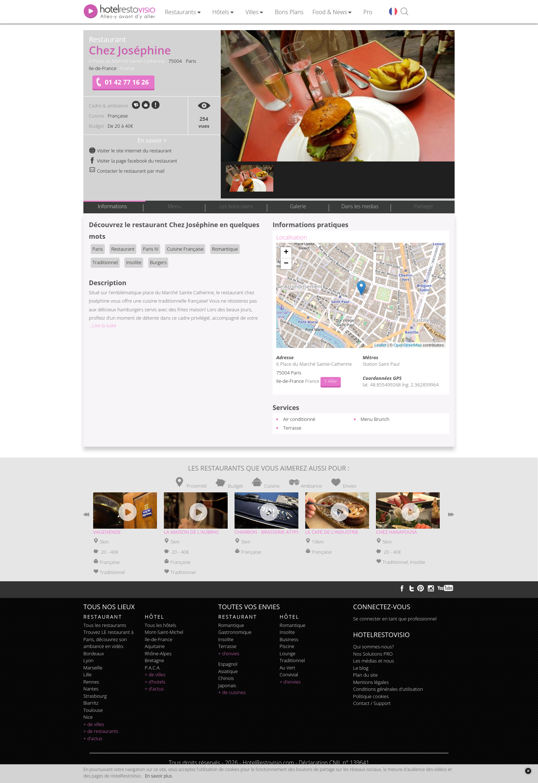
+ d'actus (92, 738)
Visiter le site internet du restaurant (130, 150)
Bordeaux (93, 653)
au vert (287, 667)
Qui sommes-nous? (373, 646)
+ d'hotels (155, 682)
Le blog (360, 668)
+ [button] (286, 252)
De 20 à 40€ (120, 126)
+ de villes (93, 724)
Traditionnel (105, 262)
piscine (287, 646)
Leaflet (380, 345)
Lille (87, 674)
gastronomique (235, 632)
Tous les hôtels (160, 625)
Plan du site (365, 675)
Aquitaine (155, 646)
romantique (231, 625)
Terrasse (292, 428)
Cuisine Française (185, 249)
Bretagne (154, 660)
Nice (88, 717)
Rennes (91, 682)
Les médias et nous (373, 660)
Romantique (225, 249)
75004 (175, 61)
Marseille (92, 667)
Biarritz (90, 703)
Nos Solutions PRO (373, 654)
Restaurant (122, 249)
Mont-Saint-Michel (164, 632)
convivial (289, 674)
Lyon (88, 660)
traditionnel (292, 660)
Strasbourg (95, 696)
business (289, 639)
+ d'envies (228, 653)
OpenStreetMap (408, 345)
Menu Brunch (375, 419)
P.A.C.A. (153, 667)
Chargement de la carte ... (360, 295)
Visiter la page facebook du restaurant (133, 160)
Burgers (158, 262)
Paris (191, 61)
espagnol (227, 664)
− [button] (286, 263)
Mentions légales (371, 682)
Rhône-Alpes (158, 653)
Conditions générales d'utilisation (388, 689)
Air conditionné (299, 419)
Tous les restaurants (104, 625)
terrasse (227, 646)
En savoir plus (158, 776)
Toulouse (93, 710)
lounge (287, 653)
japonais (227, 685)
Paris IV (150, 249)
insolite (225, 639)
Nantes (90, 688)
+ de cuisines (232, 692)
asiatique (228, 671)
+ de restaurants (100, 731)
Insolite (133, 262)
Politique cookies (371, 696)
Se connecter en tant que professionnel (394, 618)
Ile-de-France (102, 68)
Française (118, 115)
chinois (226, 678)
